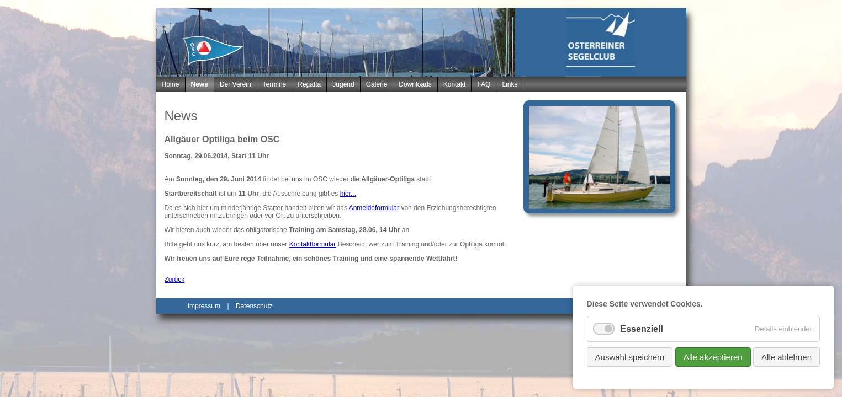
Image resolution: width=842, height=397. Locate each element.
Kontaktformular (312, 244)
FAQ (483, 84)
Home (170, 84)
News (199, 84)
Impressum (204, 306)
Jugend (343, 84)
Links (509, 84)
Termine (275, 84)
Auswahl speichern (630, 357)
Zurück (175, 279)
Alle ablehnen (786, 357)
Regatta (309, 84)
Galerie (377, 84)
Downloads (415, 84)
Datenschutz (254, 306)
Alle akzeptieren (713, 357)
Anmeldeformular (374, 208)
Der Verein (235, 84)
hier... (348, 193)
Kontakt (454, 84)
